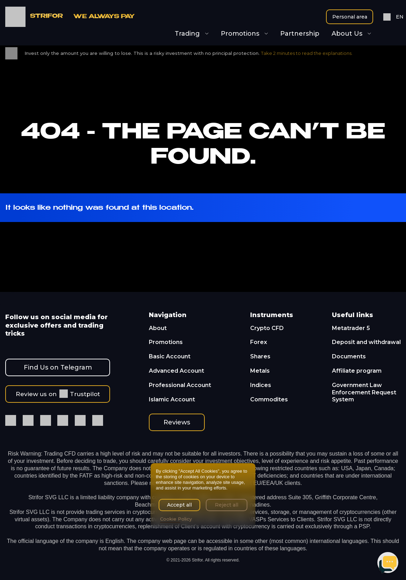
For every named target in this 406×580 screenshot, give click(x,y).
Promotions (244, 33)
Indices (260, 385)
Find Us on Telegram (58, 367)
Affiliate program (357, 370)
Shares (260, 356)
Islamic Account (172, 399)
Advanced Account (176, 370)
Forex (258, 342)
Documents (349, 356)
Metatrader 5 (351, 328)
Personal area (349, 17)
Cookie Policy (176, 519)
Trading (192, 33)
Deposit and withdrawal (366, 342)
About (158, 328)
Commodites (269, 399)
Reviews (177, 422)
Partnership (299, 33)
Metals (260, 370)
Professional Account (180, 385)
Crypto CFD (267, 328)
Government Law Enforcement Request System (364, 392)
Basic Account (169, 356)
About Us (351, 33)
